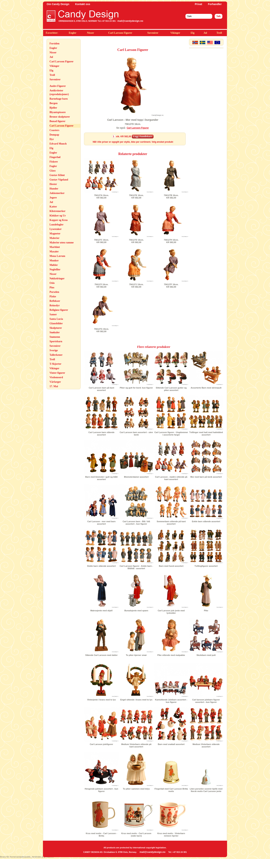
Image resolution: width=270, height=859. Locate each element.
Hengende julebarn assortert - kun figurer (101, 790)
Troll (219, 32)
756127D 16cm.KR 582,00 (136, 241)
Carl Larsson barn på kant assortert (101, 389)
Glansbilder (56, 323)
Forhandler (215, 4)
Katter (53, 206)
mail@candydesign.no (130, 20)
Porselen (54, 292)
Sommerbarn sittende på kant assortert (171, 522)
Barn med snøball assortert (171, 744)
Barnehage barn (59, 98)
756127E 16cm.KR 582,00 (136, 196)
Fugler (53, 166)
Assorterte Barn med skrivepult (206, 388)
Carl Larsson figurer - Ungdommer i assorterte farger (171, 433)
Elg (192, 32)
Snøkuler (55, 332)
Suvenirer (152, 32)
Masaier (54, 251)
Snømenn (55, 337)
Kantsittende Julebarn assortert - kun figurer (171, 701)
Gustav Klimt (57, 175)
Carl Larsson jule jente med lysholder (171, 611)
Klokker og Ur (58, 215)
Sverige (54, 350)
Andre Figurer (58, 86)
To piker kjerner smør (136, 655)
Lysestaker (56, 229)
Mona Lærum (57, 256)
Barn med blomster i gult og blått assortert (101, 478)
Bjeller (53, 107)
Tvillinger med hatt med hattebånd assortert (206, 433)
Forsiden (54, 43)
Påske (53, 296)
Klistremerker (57, 211)
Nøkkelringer (57, 278)
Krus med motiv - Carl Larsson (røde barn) (136, 834)
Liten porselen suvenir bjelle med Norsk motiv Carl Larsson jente (206, 790)
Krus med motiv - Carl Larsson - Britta (101, 834)
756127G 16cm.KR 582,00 (101, 330)
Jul (205, 32)
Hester (53, 184)
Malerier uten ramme (62, 242)
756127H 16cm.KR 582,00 (171, 241)
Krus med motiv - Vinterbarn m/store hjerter (171, 834)
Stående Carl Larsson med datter (101, 655)
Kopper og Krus (59, 220)
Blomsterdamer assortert (136, 477)
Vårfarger (55, 381)
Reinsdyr (55, 305)
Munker (54, 260)
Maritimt (55, 247)
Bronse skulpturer (60, 116)
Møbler (54, 265)
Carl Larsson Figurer (120, 32)
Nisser (90, 32)
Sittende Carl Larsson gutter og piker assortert (171, 389)
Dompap (54, 134)
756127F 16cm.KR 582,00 (171, 285)
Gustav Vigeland (59, 179)
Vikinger (175, 32)
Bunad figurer (57, 121)
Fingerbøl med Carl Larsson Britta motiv (171, 790)
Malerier (54, 238)
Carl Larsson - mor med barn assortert (101, 522)
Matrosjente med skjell (101, 610)
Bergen (54, 103)
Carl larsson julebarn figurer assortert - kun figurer (206, 701)
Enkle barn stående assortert (206, 521)
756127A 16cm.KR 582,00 (101, 196)
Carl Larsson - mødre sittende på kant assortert (171, 478)
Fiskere (54, 161)
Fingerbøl (55, 157)
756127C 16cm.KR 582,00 (101, 241)
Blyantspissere (58, 112)
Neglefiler (55, 269)
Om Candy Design (58, 4)
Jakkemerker (57, 193)
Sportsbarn (56, 341)
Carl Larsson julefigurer (101, 744)
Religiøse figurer (59, 310)
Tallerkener (56, 354)
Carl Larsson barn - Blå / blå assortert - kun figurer (136, 522)
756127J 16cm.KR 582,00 (136, 285)
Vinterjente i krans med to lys (101, 700)
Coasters (54, 130)
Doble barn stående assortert (101, 566)
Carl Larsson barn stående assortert (101, 433)
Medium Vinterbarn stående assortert (206, 745)
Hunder (54, 188)
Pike (206, 610)
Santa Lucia (56, 319)
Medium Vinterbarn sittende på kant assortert (136, 745)
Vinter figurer (57, 372)
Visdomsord (56, 377)
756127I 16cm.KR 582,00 (101, 285)
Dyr (52, 139)
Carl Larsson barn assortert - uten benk (136, 433)
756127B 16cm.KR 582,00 (171, 196)
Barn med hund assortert (171, 566)
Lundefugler (57, 224)
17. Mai (54, 386)
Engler (72, 32)
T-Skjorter (55, 363)
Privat (198, 4)
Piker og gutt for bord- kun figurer (136, 388)
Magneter (55, 233)
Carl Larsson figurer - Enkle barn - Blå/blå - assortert (136, 567)
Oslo (52, 283)
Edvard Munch (58, 143)
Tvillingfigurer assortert (206, 566)
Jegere (53, 197)
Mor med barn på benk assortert (206, 477)
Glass (53, 170)
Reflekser (55, 301)
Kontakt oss (82, 4)
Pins (52, 287)
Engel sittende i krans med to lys (136, 700)
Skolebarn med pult (206, 655)
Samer (53, 314)
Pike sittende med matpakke (171, 655)
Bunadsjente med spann (136, 610)
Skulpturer (56, 328)
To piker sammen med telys (136, 789)
